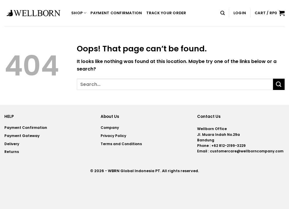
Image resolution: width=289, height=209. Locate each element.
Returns (11, 151)
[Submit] (279, 84)
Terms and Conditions (121, 143)
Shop (78, 13)
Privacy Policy (113, 135)
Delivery (11, 143)
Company (110, 127)
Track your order (166, 12)
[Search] (222, 13)
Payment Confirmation (116, 12)
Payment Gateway (22, 135)
